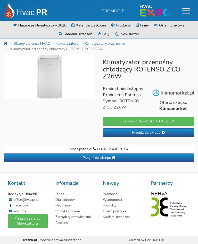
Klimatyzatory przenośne (105, 43)
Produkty (121, 25)
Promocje (113, 11)
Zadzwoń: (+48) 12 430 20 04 (148, 121)
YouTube (17, 211)
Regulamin (63, 205)
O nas (59, 194)
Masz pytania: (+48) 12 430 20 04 (99, 149)
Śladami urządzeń (75, 34)
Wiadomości (112, 199)
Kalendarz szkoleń (88, 25)
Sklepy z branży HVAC (32, 43)
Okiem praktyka (169, 25)
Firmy (142, 25)
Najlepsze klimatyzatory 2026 (39, 25)
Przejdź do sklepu (148, 132)
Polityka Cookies (68, 211)
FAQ (103, 34)
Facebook (18, 205)
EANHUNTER (154, 240)
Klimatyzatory (67, 43)
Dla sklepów (65, 199)
